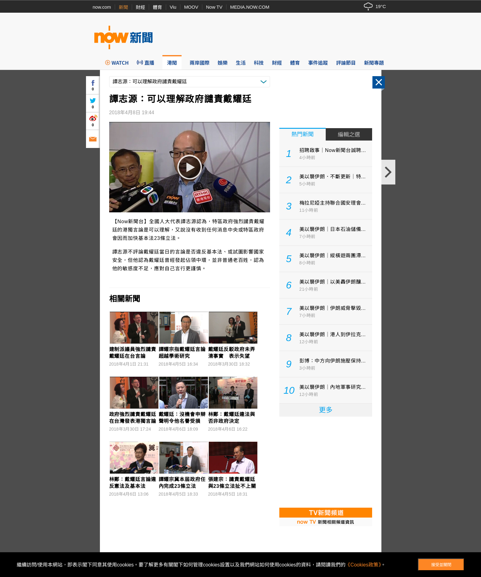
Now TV (214, 7)
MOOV (191, 7)
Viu (173, 7)
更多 (326, 410)
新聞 (123, 7)
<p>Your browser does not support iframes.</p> (325, 461)
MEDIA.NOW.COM (249, 7)
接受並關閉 (441, 564)
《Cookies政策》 (363, 564)
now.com (102, 7)
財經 (140, 7)
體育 (157, 7)
